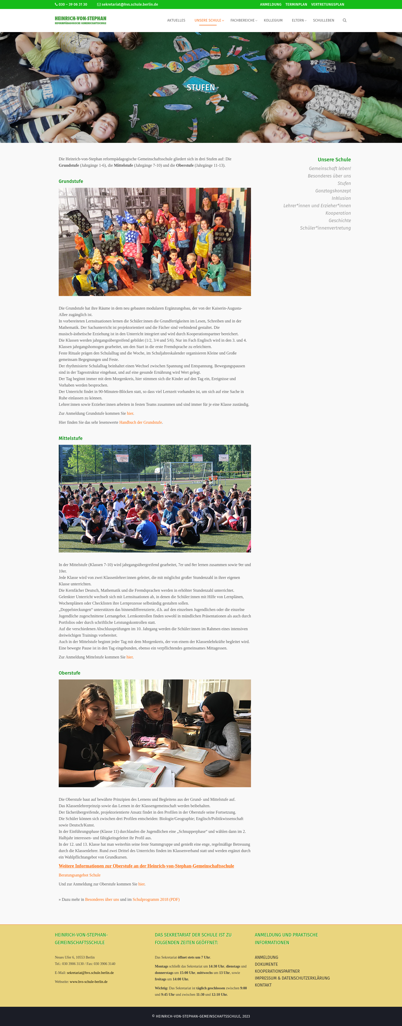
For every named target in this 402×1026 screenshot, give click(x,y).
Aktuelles (176, 20)
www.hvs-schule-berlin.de (88, 982)
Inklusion (341, 198)
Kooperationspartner (277, 971)
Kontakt (263, 985)
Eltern (298, 20)
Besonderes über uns (102, 899)
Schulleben (323, 20)
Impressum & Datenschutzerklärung (292, 978)
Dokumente (266, 964)
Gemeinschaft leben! (330, 168)
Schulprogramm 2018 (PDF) (156, 899)
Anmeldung (271, 4)
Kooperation (338, 213)
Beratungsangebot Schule (79, 875)
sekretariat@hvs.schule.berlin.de (127, 4)
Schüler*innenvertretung (325, 228)
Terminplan (296, 4)
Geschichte (340, 220)
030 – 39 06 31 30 (71, 4)
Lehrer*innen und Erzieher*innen (317, 206)
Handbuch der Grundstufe (140, 422)
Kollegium (273, 20)
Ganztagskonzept (333, 191)
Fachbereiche (242, 20)
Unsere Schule (208, 20)
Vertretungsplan (327, 4)
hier (130, 413)
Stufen (344, 183)
